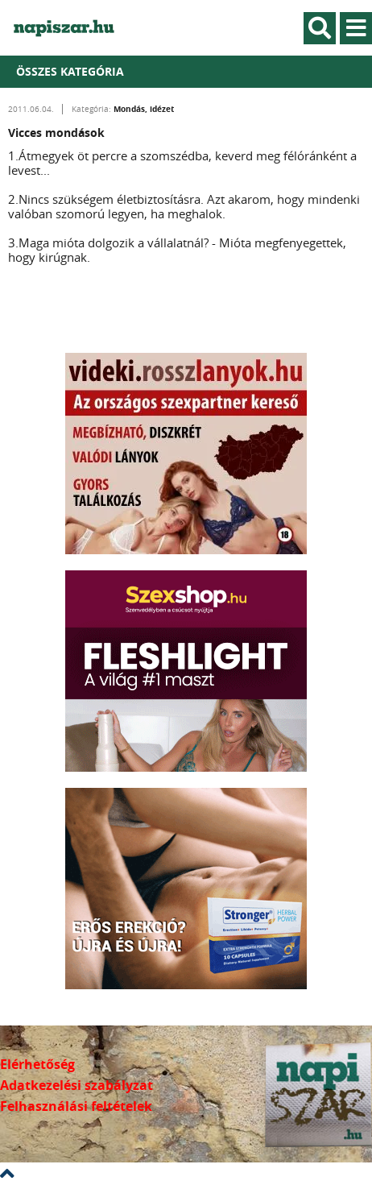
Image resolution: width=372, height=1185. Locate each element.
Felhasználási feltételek (76, 1106)
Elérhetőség (37, 1064)
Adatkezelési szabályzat (76, 1085)
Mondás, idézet (144, 108)
